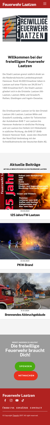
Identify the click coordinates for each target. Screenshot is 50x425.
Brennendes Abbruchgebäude (25, 314)
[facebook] (5, 400)
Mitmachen (26, 375)
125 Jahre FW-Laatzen (25, 215)
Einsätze (22, 407)
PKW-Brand (25, 265)
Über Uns (8, 407)
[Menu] (44, 3)
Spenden (25, 366)
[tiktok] (22, 400)
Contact (36, 407)
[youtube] (17, 400)
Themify (16, 416)
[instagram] (11, 400)
